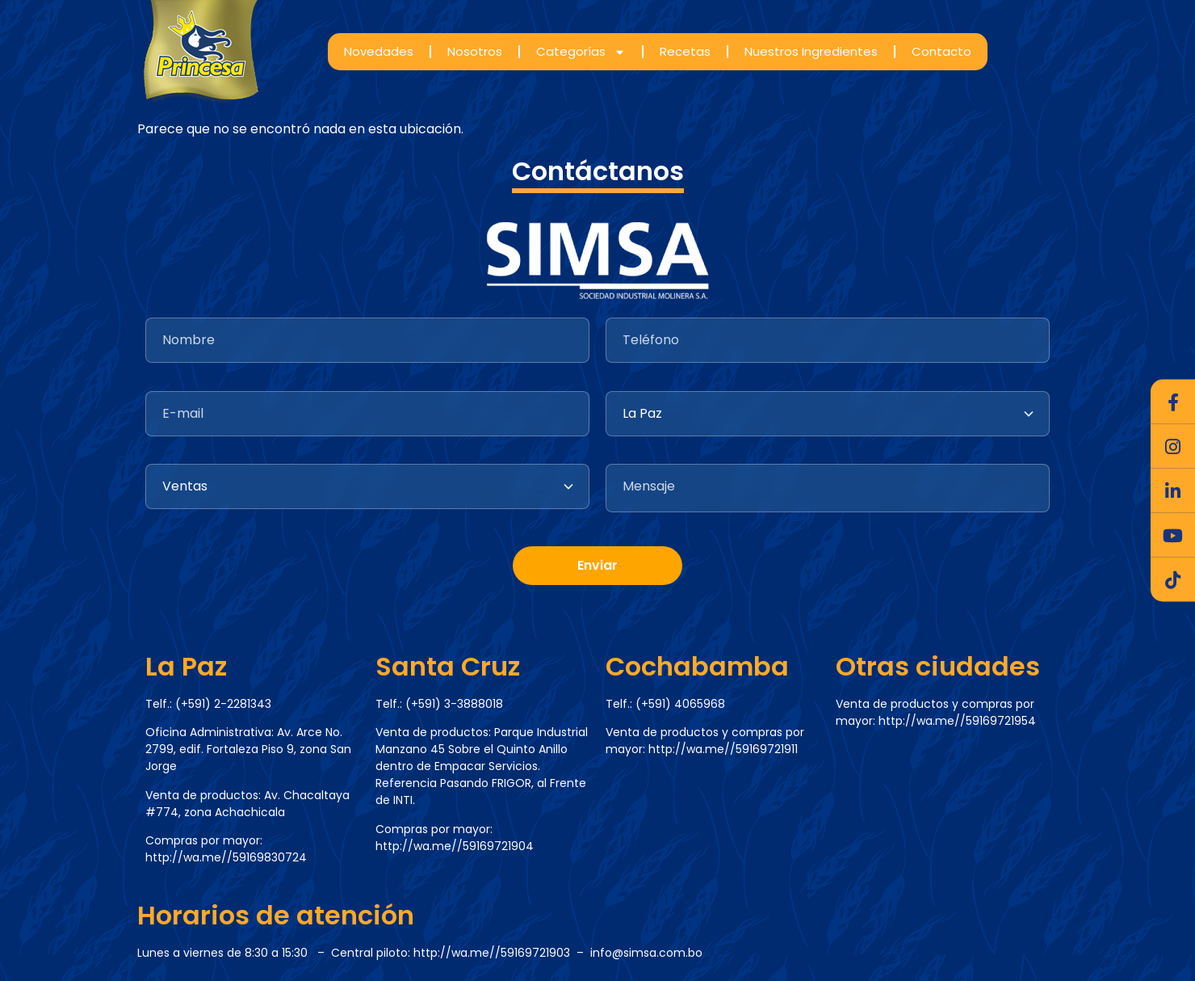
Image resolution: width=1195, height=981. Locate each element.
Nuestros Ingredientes (811, 51)
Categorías (581, 52)
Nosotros (474, 51)
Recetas (685, 51)
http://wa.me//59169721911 (723, 749)
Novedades (378, 51)
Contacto (941, 51)
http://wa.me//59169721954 (957, 721)
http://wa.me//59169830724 (226, 857)
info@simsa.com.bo (646, 953)
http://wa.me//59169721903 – (501, 953)
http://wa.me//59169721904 (454, 846)
